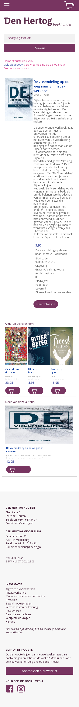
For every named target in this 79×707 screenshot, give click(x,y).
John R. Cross (41, 95)
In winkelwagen (45, 304)
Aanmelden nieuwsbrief (39, 671)
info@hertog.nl (24, 523)
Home (7, 61)
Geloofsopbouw (13, 64)
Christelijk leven (22, 61)
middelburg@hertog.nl (28, 547)
